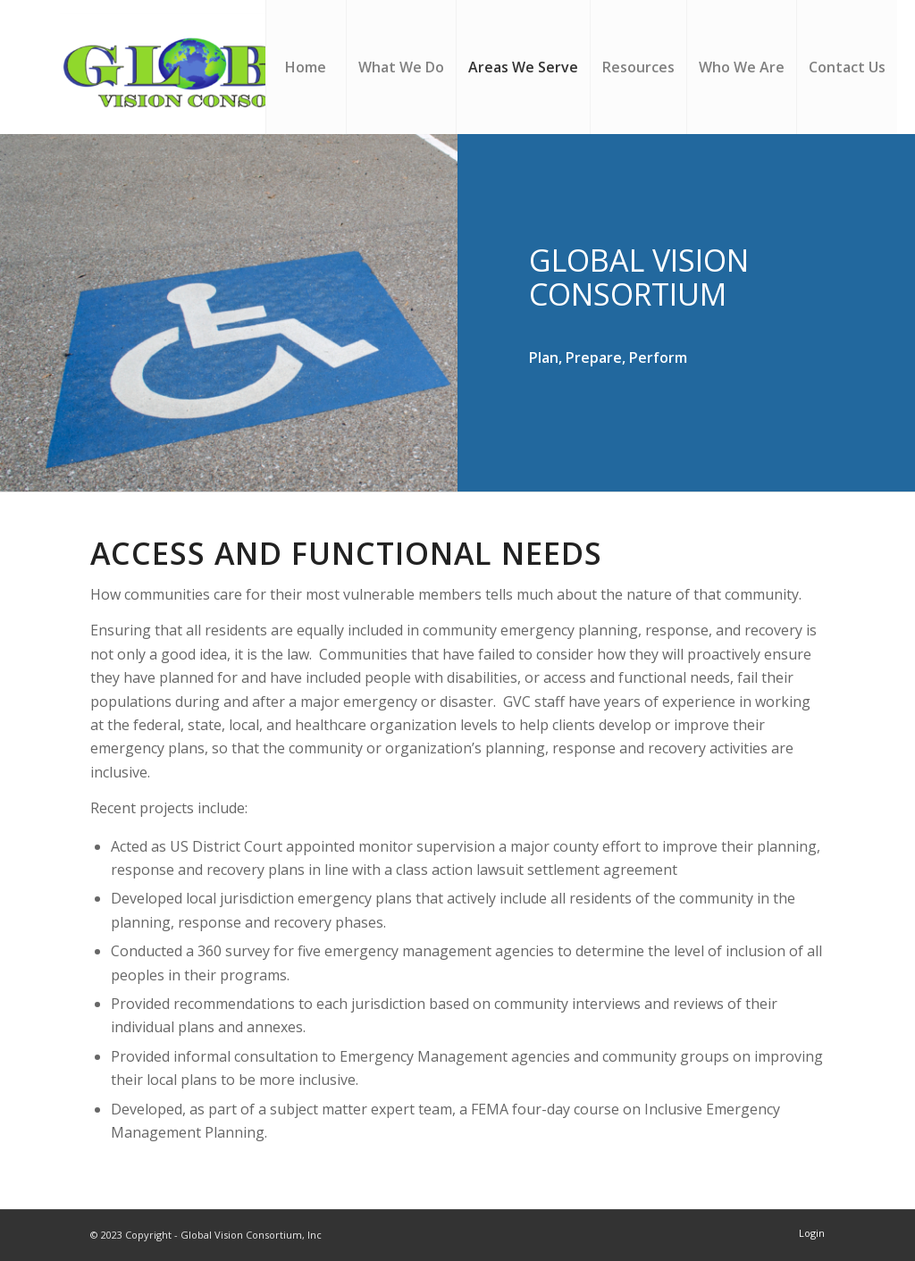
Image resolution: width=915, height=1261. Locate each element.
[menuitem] (305, 67)
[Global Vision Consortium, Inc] (232, 67)
